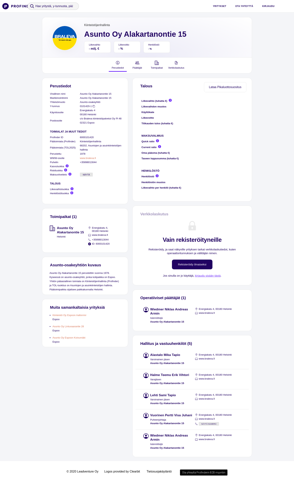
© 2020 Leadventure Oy (82, 471)
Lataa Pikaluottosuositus (225, 87)
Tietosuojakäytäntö (159, 471)
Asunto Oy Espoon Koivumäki (69, 337)
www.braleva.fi (88, 158)
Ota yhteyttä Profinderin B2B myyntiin (203, 472)
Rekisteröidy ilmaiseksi (192, 264)
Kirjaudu (268, 6)
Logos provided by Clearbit (122, 471)
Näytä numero (208, 424)
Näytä (86, 175)
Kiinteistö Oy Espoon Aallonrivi (69, 315)
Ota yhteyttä (244, 6)
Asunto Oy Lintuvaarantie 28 (68, 326)
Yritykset (219, 6)
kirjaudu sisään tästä (208, 275)
